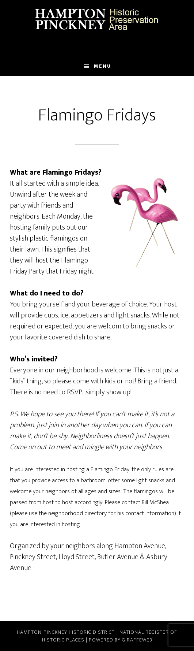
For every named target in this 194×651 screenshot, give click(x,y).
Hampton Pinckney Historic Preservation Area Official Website (97, 19)
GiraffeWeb (137, 640)
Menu (102, 66)
